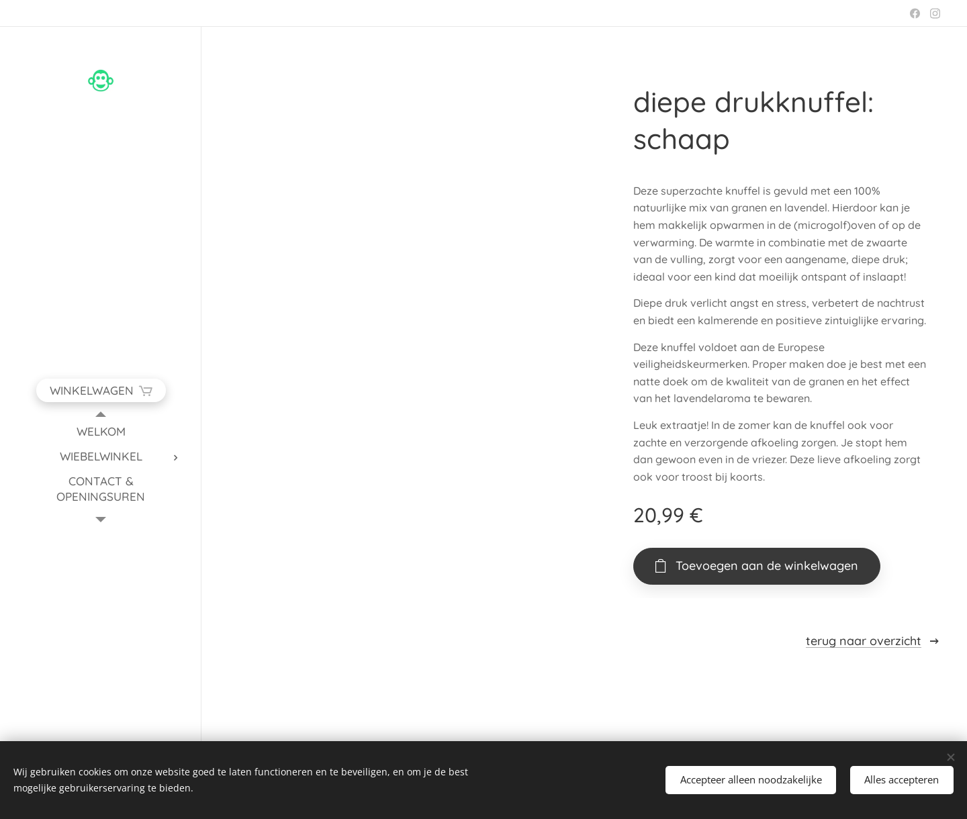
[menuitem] (100, 431)
